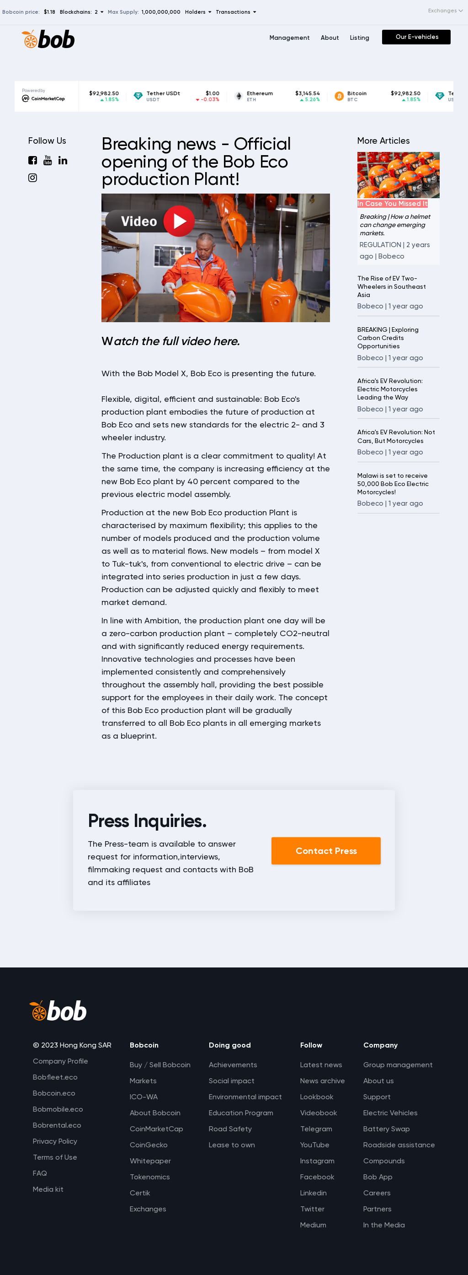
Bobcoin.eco (54, 1093)
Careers (377, 1193)
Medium (313, 1225)
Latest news (321, 1064)
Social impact (232, 1080)
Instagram (317, 1160)
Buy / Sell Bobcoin (160, 1064)
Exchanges (148, 1209)
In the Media (384, 1225)
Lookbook (317, 1096)
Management (290, 37)
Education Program (241, 1112)
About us (378, 1080)
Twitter (312, 1209)
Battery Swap (386, 1128)
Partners (377, 1209)
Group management (398, 1064)
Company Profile (60, 1061)
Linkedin (313, 1193)
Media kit (48, 1189)
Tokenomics (150, 1176)
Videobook (318, 1112)
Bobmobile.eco (58, 1109)
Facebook (317, 1176)
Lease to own (232, 1144)
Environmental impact (245, 1096)
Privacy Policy (55, 1141)
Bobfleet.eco (55, 1077)
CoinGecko (149, 1144)
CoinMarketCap (156, 1128)
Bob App (378, 1176)
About (330, 37)
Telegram (316, 1128)
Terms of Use (55, 1157)
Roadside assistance (399, 1144)
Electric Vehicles (390, 1112)
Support (377, 1096)
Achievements (233, 1064)
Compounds (384, 1160)
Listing (359, 37)
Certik (140, 1193)
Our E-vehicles (417, 36)
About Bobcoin (155, 1112)
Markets (143, 1080)
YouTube (315, 1144)
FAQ (40, 1173)
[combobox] (437, 11)
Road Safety (230, 1128)
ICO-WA (144, 1096)
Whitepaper (150, 1160)
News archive (322, 1080)
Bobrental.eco (57, 1125)
